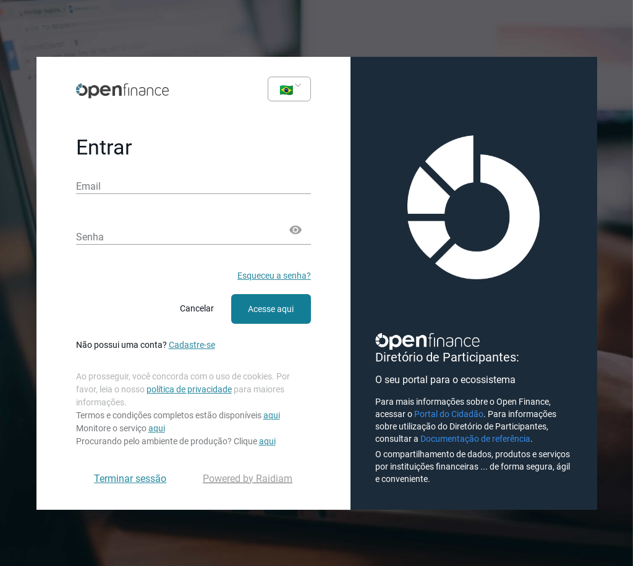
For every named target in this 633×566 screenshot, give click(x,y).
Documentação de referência (475, 439)
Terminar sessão (130, 478)
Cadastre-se (192, 345)
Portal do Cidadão (448, 414)
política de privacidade (189, 389)
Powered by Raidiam (247, 478)
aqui (271, 415)
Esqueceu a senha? (274, 276)
